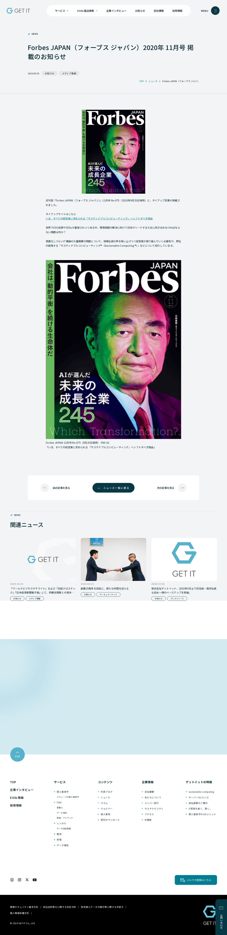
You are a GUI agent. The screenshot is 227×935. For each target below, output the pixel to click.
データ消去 (62, 812)
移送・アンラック (65, 818)
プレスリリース (177, 598)
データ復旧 (63, 845)
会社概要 (149, 791)
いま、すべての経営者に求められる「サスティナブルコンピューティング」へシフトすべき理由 (99, 218)
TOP (13, 782)
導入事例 (105, 814)
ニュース (105, 797)
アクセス (149, 814)
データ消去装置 (64, 828)
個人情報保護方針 (19, 913)
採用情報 (177, 10)
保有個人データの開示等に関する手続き (102, 907)
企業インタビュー (116, 10)
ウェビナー (107, 808)
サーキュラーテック (108, 594)
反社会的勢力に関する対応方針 (59, 907)
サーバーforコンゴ (199, 797)
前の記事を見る (61, 488)
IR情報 (148, 819)
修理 (59, 839)
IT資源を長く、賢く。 (200, 808)
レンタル (61, 823)
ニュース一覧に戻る (116, 488)
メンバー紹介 (152, 803)
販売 (59, 834)
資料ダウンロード (110, 819)
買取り (60, 807)
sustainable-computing (201, 791)
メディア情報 (69, 73)
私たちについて (153, 797)
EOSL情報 (17, 797)
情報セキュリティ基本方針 (24, 907)
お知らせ (140, 10)
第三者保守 (63, 791)
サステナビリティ (154, 808)
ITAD (59, 802)
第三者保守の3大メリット (202, 814)
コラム (104, 803)
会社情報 (159, 10)
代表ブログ (107, 791)
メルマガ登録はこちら (199, 880)
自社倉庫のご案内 (198, 803)
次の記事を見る (165, 488)
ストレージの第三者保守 (68, 797)
